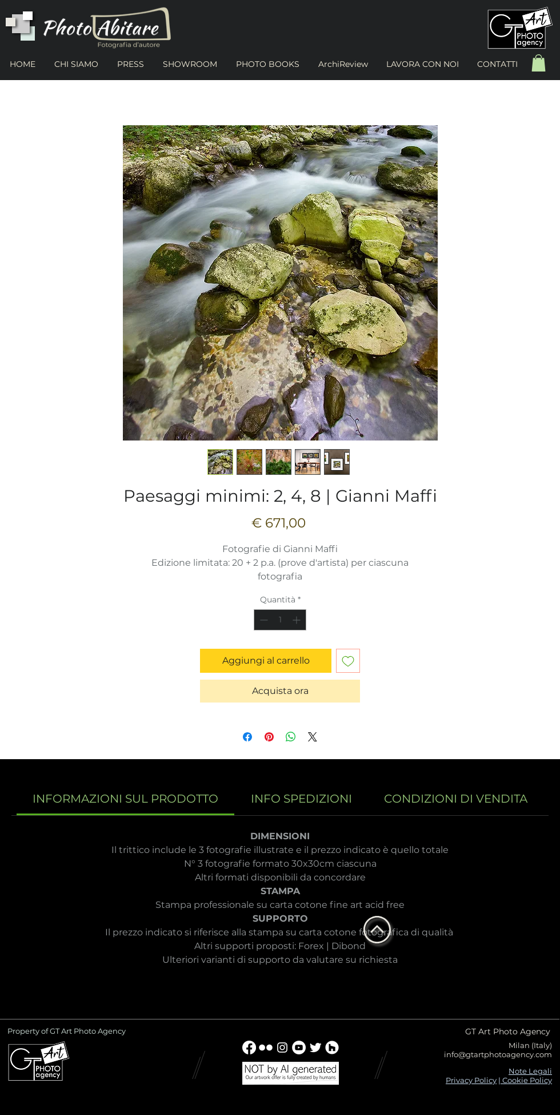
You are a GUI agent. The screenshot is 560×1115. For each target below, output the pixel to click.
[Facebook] (249, 1047)
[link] (125, 799)
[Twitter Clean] (315, 1047)
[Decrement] (262, 620)
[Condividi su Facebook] (247, 737)
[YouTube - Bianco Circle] (299, 1047)
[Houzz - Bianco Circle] (332, 1047)
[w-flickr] (266, 1047)
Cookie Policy (526, 1080)
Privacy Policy (471, 1080)
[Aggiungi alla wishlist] (348, 661)
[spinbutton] (280, 620)
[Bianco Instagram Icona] (282, 1047)
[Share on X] (312, 737)
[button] (538, 63)
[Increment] (297, 620)
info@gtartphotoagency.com (498, 1054)
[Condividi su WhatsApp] (291, 737)
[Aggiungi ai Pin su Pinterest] (269, 737)
